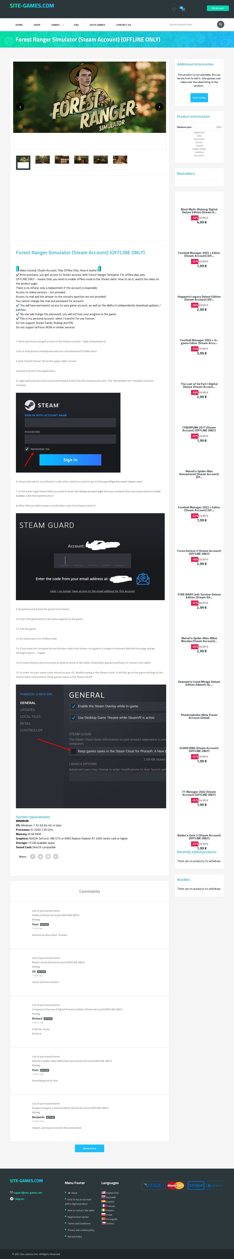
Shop (37, 25)
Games (57, 25)
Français (108, 1206)
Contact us (123, 25)
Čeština (107, 1223)
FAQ (76, 25)
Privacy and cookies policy (81, 1230)
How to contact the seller (81, 1210)
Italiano (107, 1210)
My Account (218, 8)
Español (107, 1201)
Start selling (199, 97)
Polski (106, 1215)
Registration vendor (78, 1217)
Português (109, 1219)
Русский (108, 1197)
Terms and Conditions (79, 1223)
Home (19, 25)
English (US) (110, 1193)
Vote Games (97, 25)
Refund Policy (75, 1236)
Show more (89, 1148)
